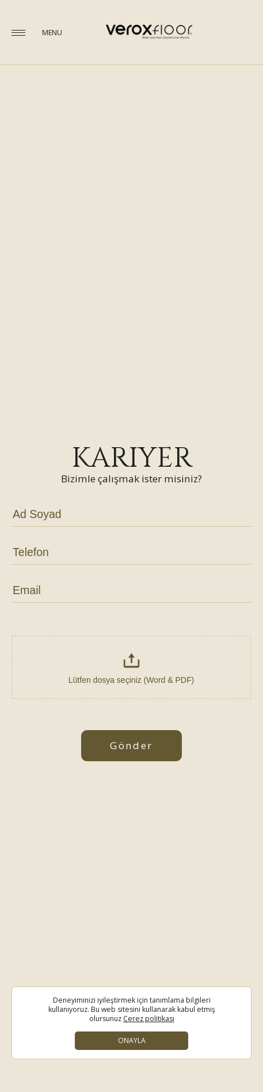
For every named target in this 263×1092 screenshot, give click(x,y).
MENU (52, 32)
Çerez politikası (148, 1018)
